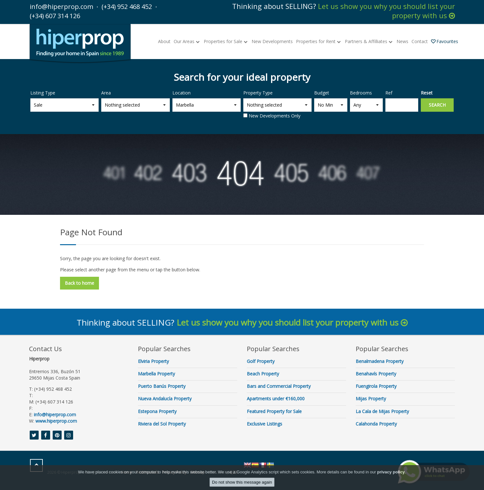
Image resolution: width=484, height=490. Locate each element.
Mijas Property (371, 399)
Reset (427, 92)
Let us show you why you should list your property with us (386, 10)
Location (181, 92)
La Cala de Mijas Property (382, 411)
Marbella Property (156, 373)
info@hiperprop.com (63, 6)
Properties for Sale (226, 41)
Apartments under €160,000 (276, 399)
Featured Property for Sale (274, 411)
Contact (420, 41)
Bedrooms (361, 92)
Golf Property (261, 361)
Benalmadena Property (380, 361)
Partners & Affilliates (369, 41)
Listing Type (42, 92)
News (402, 41)
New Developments (272, 41)
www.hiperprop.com (56, 421)
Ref (388, 92)
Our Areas (187, 41)
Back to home (79, 283)
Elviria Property (153, 361)
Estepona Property (157, 411)
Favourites (444, 41)
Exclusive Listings (264, 423)
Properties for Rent (319, 41)
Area (106, 92)
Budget (321, 92)
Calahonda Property (376, 423)
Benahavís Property (376, 373)
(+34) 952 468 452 (135, 6)
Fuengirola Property (376, 386)
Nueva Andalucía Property (165, 399)
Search (437, 105)
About (164, 41)
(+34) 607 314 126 (59, 15)
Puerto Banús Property (161, 386)
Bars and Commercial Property (279, 386)
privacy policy (391, 472)
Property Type (258, 92)
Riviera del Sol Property (162, 423)
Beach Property (263, 373)
